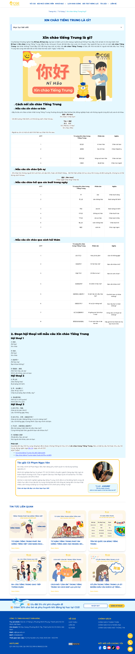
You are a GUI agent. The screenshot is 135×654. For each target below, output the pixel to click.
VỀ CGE (33, 4)
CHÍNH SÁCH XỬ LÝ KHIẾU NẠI (109, 625)
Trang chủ (52, 11)
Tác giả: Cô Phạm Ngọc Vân (33, 462)
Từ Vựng (61, 11)
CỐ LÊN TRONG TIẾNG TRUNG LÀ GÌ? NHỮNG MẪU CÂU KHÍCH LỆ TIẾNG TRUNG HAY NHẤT (106, 587)
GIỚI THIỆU (73, 622)
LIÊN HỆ (113, 4)
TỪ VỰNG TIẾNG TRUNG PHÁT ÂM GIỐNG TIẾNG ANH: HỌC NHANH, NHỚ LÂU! (67, 544)
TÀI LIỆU (104, 4)
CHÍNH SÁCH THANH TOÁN (108, 622)
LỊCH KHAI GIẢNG (74, 4)
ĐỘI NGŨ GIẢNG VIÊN (45, 4)
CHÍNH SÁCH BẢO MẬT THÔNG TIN (111, 628)
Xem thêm (15, 548)
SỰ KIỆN (72, 628)
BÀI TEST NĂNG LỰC (91, 4)
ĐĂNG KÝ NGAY (117, 606)
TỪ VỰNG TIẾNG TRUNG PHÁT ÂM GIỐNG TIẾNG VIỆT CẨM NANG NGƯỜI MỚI (27, 544)
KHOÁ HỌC (60, 4)
